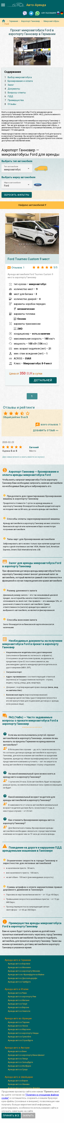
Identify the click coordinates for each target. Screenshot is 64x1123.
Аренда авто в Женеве (18, 1084)
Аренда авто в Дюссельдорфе (22, 978)
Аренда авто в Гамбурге (19, 982)
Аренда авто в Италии (16, 989)
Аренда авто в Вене (17, 1051)
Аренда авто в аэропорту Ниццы (23, 1033)
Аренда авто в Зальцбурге (20, 1062)
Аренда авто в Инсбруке (19, 1066)
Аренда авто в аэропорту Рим (22, 996)
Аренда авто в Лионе (18, 1026)
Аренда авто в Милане (18, 1000)
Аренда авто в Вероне (18, 1007)
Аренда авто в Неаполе (19, 1011)
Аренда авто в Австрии (17, 1047)
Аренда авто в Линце (18, 1058)
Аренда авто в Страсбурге (20, 1040)
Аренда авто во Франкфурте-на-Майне (26, 974)
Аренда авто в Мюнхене (19, 967)
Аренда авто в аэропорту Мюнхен (24, 971)
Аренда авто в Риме (17, 993)
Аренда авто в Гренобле (19, 1036)
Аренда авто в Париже (18, 1022)
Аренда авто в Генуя (17, 1004)
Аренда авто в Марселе (19, 1029)
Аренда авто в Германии (18, 960)
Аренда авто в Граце (17, 1069)
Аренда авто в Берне (18, 1080)
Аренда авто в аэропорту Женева (24, 1088)
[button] (17, 168)
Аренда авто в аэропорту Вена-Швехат (26, 1055)
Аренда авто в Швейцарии (19, 1077)
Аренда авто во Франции (18, 1018)
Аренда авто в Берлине (19, 964)
